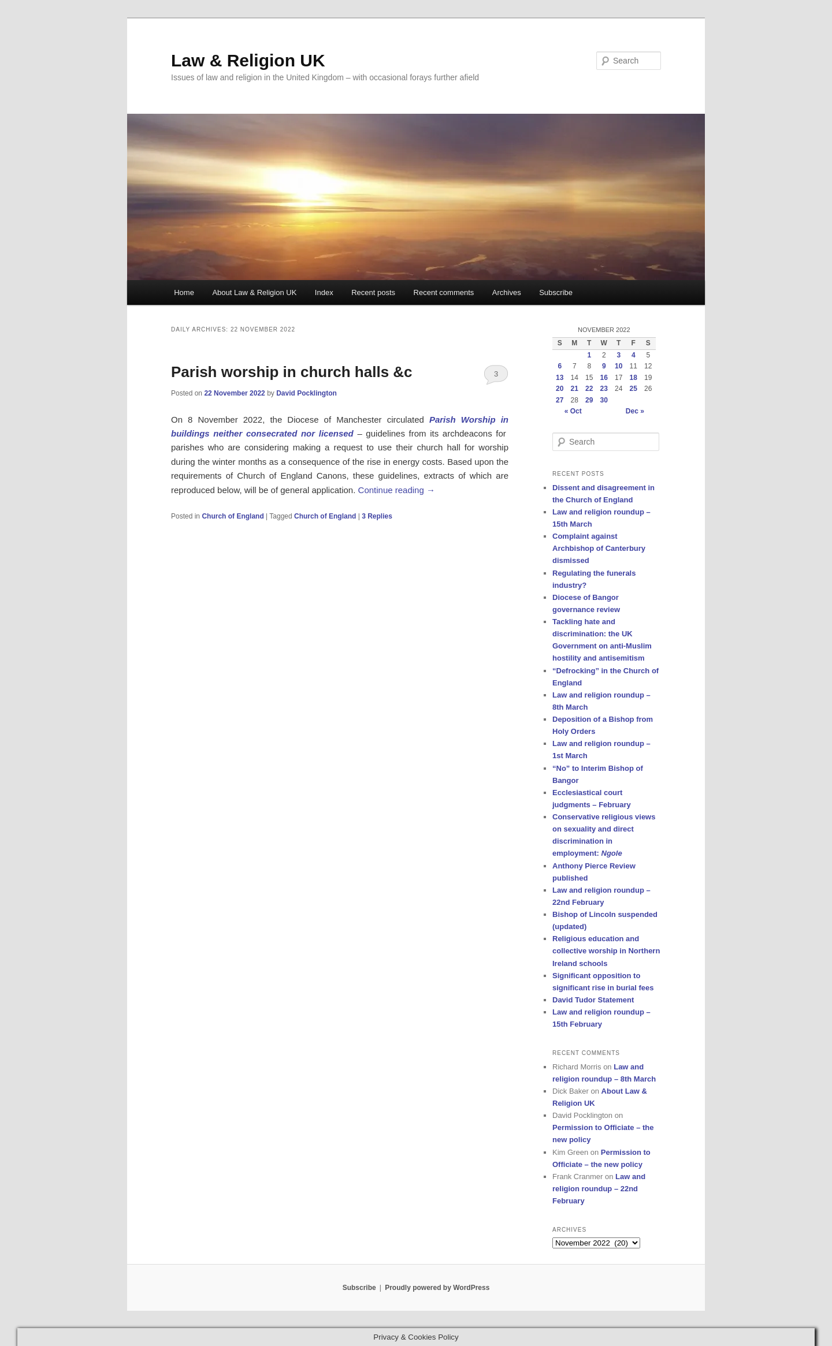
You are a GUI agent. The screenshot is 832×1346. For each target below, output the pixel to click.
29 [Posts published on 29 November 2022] (589, 400)
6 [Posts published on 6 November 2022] (560, 366)
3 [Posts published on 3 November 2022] (618, 355)
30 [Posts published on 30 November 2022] (604, 400)
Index (324, 292)
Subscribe (556, 292)
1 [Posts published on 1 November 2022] (589, 355)
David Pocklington (306, 393)
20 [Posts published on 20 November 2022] (559, 389)
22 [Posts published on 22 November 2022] (589, 389)
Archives (506, 292)
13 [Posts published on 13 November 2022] (559, 378)
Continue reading (396, 490)
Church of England (232, 516)
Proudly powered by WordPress (437, 1288)
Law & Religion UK (248, 60)
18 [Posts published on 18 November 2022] (633, 378)
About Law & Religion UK (254, 292)
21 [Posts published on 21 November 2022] (574, 389)
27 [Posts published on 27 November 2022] (559, 400)
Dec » (635, 411)
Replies (377, 516)
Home (184, 292)
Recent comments (444, 292)
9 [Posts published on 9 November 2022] (604, 366)
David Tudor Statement (593, 999)
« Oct (573, 411)
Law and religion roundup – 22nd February (598, 1188)
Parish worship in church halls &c (292, 372)
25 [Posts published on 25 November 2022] (633, 389)
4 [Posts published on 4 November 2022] (634, 355)
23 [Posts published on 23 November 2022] (604, 389)
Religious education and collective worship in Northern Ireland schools (606, 950)
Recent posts (373, 292)
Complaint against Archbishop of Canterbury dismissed (598, 548)
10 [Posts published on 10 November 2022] (618, 366)
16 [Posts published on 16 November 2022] (604, 378)
